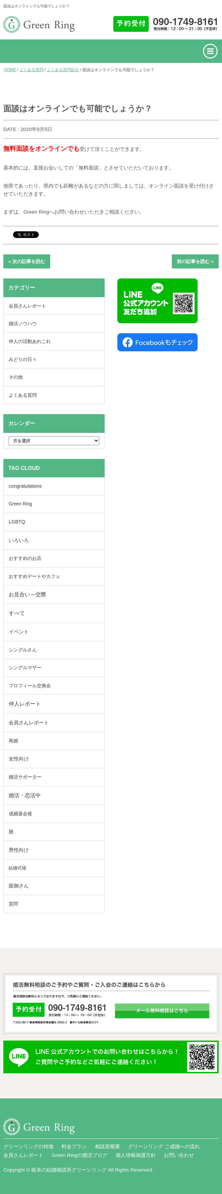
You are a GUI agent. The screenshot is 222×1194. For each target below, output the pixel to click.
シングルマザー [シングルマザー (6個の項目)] (25, 667)
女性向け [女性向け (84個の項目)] (19, 758)
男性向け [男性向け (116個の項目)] (19, 850)
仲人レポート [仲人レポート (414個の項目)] (25, 704)
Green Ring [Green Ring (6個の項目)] (20, 503)
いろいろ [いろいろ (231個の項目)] (19, 540)
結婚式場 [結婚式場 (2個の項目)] (17, 867)
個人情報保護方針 (136, 1155)
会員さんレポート (27, 306)
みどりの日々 (23, 359)
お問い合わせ (179, 1155)
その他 (16, 377)
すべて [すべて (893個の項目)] (17, 613)
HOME (10, 70)
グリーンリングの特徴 (28, 1146)
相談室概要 (107, 1146)
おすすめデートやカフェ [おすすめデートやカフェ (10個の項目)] (34, 576)
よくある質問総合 (63, 70)
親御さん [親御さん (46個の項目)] (19, 885)
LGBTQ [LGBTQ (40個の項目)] (17, 521)
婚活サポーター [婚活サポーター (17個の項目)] (25, 777)
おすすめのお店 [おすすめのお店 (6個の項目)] (25, 558)
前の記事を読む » (195, 261)
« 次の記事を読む (26, 261)
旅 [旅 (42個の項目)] (11, 831)
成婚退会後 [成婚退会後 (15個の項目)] (20, 813)
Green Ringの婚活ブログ (79, 1155)
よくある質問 (31, 70)
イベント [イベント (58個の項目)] (19, 631)
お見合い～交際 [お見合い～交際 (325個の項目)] (27, 594)
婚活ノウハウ (23, 323)
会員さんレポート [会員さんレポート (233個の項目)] (29, 722)
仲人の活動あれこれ (30, 341)
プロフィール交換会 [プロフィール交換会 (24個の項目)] (30, 685)
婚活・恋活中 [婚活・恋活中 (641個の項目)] (25, 795)
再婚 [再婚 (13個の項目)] (13, 740)
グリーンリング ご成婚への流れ (164, 1146)
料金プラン (74, 1146)
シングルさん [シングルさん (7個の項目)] (23, 649)
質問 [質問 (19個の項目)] (13, 904)
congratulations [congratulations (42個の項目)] (25, 486)
